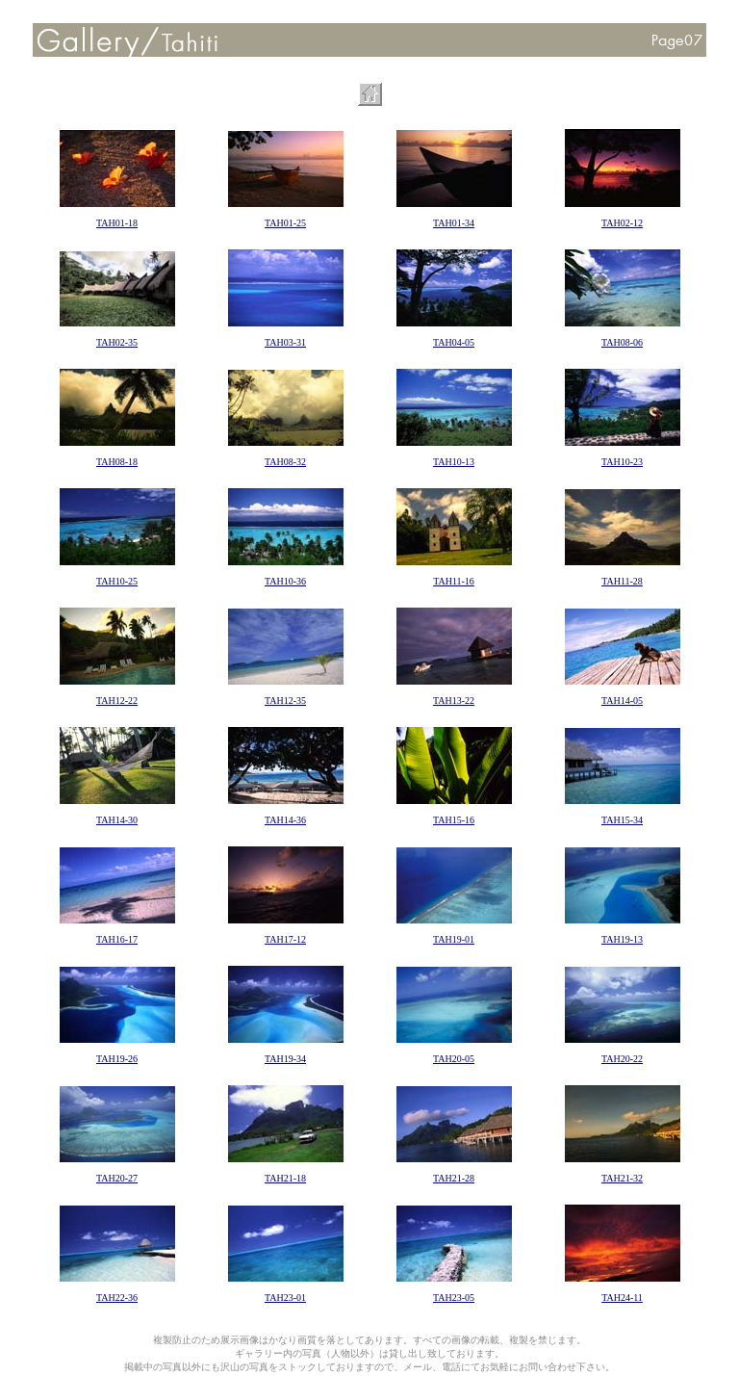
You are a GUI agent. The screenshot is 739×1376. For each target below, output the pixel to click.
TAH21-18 (285, 1178)
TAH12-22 (117, 700)
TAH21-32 (622, 1178)
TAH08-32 (285, 461)
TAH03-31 (285, 342)
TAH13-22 (453, 700)
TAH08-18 (117, 461)
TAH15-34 (622, 820)
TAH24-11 (622, 1297)
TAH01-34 (453, 223)
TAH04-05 (453, 342)
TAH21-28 (453, 1178)
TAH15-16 (453, 820)
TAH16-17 (117, 939)
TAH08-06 (622, 342)
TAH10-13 (453, 461)
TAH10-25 (117, 581)
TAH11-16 (453, 581)
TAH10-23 (622, 461)
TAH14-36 (285, 820)
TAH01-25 (285, 223)
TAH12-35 (285, 700)
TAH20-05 (453, 1058)
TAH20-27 (117, 1178)
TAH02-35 (117, 342)
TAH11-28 (622, 581)
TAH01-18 (117, 223)
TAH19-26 (117, 1058)
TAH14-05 (622, 700)
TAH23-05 (453, 1297)
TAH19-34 (285, 1058)
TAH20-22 (622, 1058)
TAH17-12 (285, 939)
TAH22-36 (117, 1297)
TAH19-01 (453, 939)
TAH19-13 (622, 939)
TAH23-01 (285, 1297)
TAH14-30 (117, 820)
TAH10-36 (285, 581)
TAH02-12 (622, 223)
